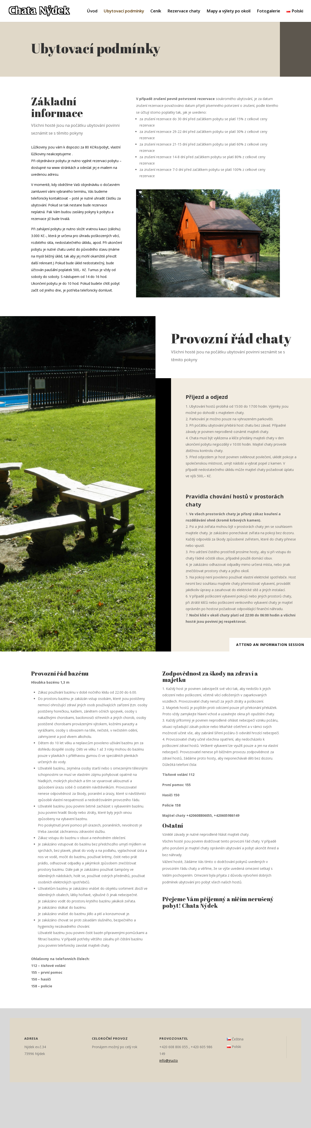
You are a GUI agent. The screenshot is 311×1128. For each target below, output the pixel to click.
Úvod (92, 11)
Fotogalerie (268, 11)
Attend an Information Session (270, 644)
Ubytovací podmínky (124, 11)
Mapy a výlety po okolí (229, 11)
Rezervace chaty (183, 11)
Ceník (155, 11)
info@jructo (168, 1060)
